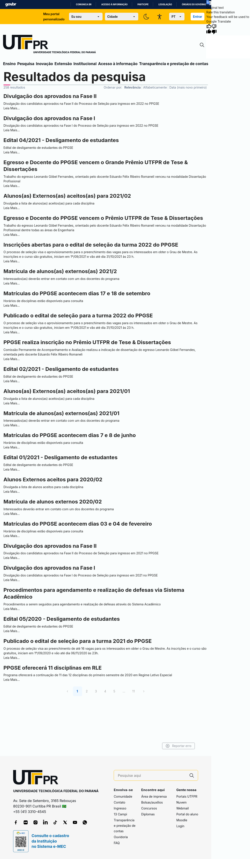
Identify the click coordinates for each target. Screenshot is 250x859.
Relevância (132, 87)
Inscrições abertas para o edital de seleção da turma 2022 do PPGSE (91, 245)
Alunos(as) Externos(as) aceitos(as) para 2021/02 (67, 196)
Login (180, 826)
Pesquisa (25, 63)
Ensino (9, 63)
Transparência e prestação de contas (173, 63)
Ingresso (120, 808)
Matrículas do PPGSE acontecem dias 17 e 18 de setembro (77, 293)
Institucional (85, 63)
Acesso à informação (114, 4)
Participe (143, 4)
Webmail (182, 808)
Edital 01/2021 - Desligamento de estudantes (61, 457)
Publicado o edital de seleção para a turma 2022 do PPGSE (78, 315)
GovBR (10, 4)
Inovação (44, 63)
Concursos (149, 808)
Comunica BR (84, 4)
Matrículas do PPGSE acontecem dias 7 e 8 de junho (70, 435)
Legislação (165, 4)
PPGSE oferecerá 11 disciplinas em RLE (53, 668)
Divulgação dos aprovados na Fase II (50, 96)
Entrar (197, 16)
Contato (119, 802)
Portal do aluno (187, 814)
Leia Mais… (12, 108)
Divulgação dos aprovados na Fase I (49, 118)
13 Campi (120, 814)
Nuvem (181, 802)
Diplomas (147, 814)
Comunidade (123, 796)
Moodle (181, 820)
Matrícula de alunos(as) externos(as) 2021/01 (61, 413)
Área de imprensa (154, 796)
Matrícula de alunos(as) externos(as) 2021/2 (60, 271)
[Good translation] (208, 29)
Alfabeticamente (155, 87)
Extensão (63, 63)
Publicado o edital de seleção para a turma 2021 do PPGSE (78, 641)
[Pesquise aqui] (152, 775)
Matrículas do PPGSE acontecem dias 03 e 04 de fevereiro (78, 524)
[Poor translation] (214, 29)
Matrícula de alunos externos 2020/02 (53, 501)
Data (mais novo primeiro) (188, 87)
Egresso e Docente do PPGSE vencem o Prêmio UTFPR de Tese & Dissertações (103, 218)
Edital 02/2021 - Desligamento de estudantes (61, 369)
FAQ (117, 843)
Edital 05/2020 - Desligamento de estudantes (62, 619)
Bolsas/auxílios (152, 802)
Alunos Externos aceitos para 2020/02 (53, 479)
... (123, 691)
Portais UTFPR (186, 796)
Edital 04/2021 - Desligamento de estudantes (61, 140)
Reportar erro (168, 746)
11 (133, 691)
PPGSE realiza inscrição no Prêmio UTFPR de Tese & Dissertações (87, 342)
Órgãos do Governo (194, 4)
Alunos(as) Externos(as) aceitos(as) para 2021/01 (67, 391)
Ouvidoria (121, 837)
